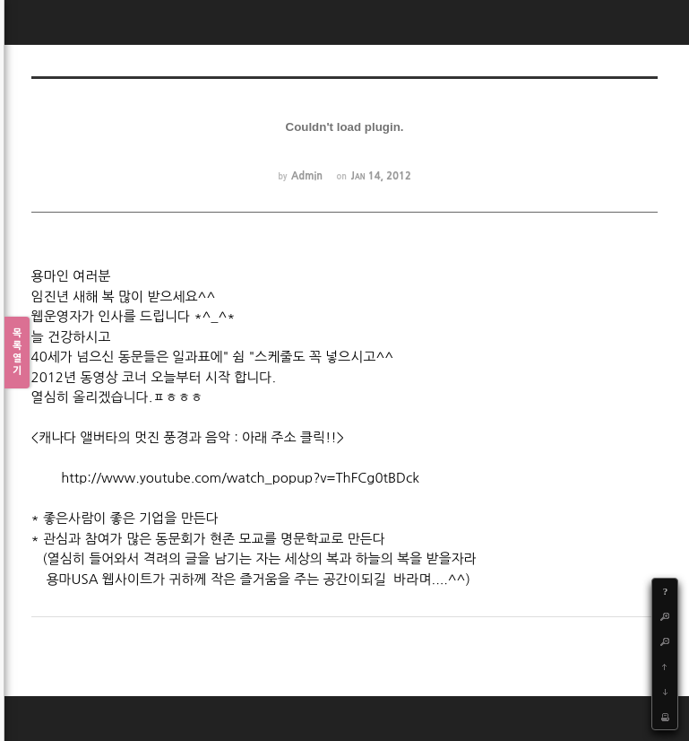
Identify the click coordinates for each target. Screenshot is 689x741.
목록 (17, 353)
